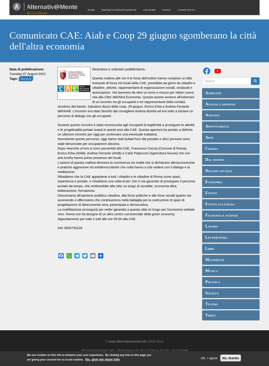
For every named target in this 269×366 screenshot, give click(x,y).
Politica (212, 282)
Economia (213, 182)
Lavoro (211, 226)
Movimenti (214, 260)
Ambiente (213, 93)
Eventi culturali (220, 204)
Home (91, 9)
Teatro (211, 304)
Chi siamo (149, 9)
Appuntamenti (217, 126)
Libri (209, 248)
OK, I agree (209, 359)
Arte (209, 137)
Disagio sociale (218, 171)
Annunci (212, 115)
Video (210, 315)
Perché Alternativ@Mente (118, 9)
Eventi (166, 9)
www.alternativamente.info (128, 341)
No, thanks (230, 359)
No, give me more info (102, 360)
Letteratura (216, 237)
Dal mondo (214, 159)
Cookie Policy (187, 9)
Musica (211, 270)
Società (26, 78)
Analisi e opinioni (220, 104)
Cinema (211, 148)
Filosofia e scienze (221, 215)
